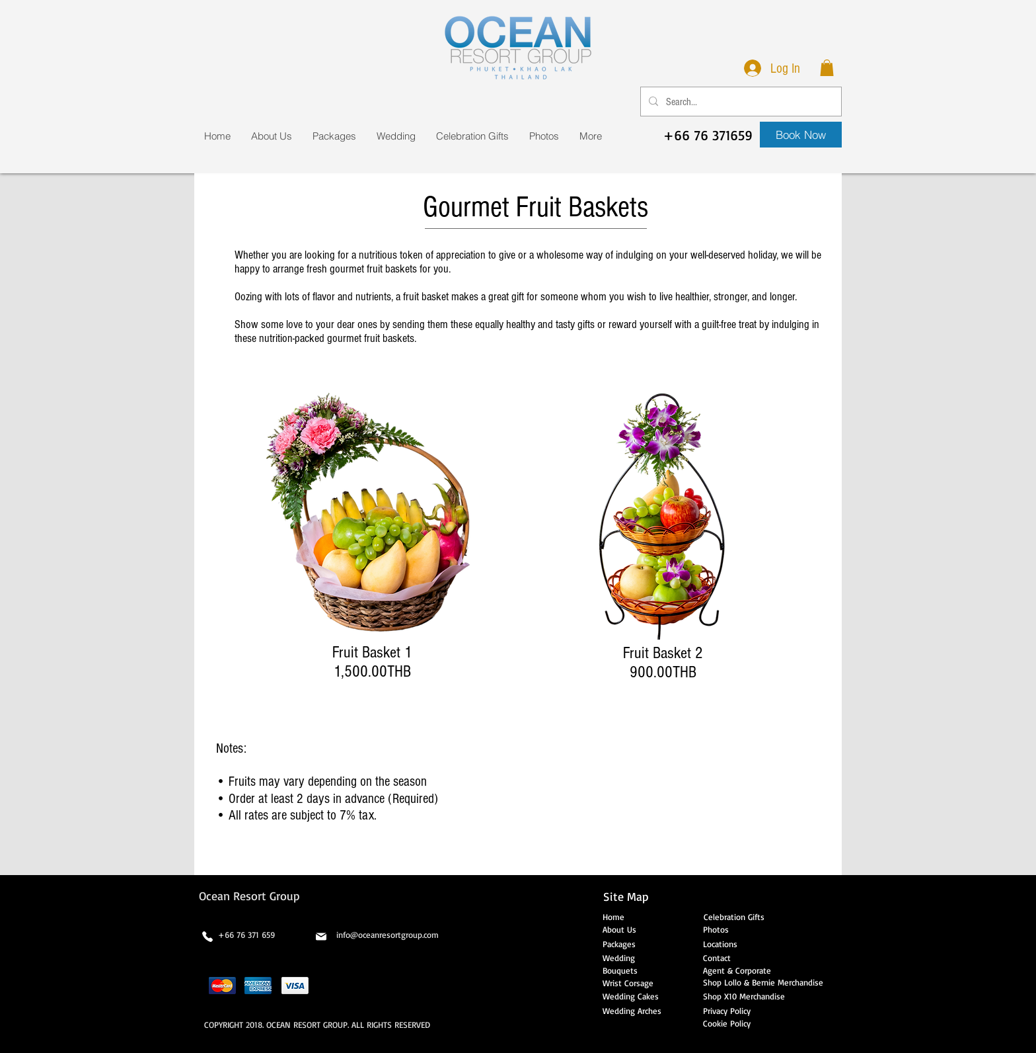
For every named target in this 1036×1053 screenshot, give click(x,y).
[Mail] (321, 936)
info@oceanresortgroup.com (387, 934)
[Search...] (739, 101)
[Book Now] (801, 134)
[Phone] (207, 936)
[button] (827, 68)
